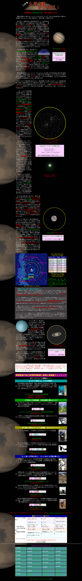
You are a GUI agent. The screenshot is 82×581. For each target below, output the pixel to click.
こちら (61, 155)
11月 (28, 553)
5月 (56, 553)
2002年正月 (45, 570)
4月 (66, 551)
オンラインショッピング (55, 513)
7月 (58, 279)
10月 (38, 548)
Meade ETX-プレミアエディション (36, 452)
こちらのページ (37, 12)
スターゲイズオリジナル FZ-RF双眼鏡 (36, 394)
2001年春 (44, 574)
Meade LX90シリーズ (37, 494)
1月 (50, 567)
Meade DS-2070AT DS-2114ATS (37, 423)
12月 (51, 551)
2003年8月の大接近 (34, 229)
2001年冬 (57, 570)
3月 (63, 551)
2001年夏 (29, 574)
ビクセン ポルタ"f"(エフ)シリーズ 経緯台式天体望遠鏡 (36, 411)
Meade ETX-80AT (36, 438)
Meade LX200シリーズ (36, 507)
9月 (65, 279)
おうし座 (28, 199)
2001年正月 (58, 574)
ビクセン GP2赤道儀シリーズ (36, 468)
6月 (55, 279)
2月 (46, 553)
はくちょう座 (37, 58)
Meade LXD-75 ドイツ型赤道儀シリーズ (36, 481)
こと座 (38, 56)
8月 (61, 279)
